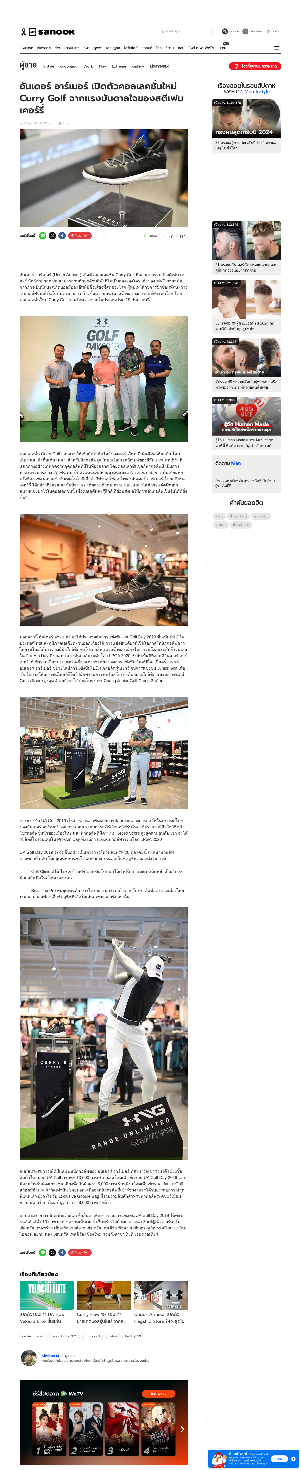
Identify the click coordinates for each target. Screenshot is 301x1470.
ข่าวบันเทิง (71, 47)
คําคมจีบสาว (241, 525)
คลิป (181, 47)
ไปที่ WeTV (158, 1394)
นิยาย (222, 47)
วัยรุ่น (170, 47)
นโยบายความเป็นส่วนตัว (240, 1463)
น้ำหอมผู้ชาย (238, 516)
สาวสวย (221, 525)
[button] (163, 31)
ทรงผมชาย (261, 516)
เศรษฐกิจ (113, 47)
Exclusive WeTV (201, 47)
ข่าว (57, 47)
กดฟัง (150, 236)
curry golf (92, 1336)
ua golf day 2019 (64, 1336)
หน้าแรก (27, 47)
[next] (182, 1429)
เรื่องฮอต (44, 47)
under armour (33, 1336)
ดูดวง (98, 47)
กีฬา (86, 47)
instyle (113, 1336)
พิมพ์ (64, 123)
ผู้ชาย (219, 516)
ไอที (159, 47)
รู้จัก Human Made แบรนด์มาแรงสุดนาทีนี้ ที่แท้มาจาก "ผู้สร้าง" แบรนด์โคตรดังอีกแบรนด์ (244, 445)
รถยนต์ (147, 47)
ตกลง (279, 1458)
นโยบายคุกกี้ (261, 1463)
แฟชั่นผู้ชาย (133, 1336)
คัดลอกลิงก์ (79, 236)
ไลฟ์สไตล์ (131, 47)
